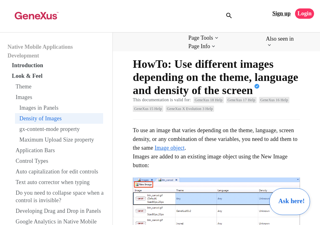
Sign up (281, 13)
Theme (24, 86)
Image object (170, 148)
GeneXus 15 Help (148, 109)
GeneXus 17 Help (241, 100)
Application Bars (35, 150)
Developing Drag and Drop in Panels (58, 211)
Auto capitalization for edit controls (57, 171)
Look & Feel (27, 76)
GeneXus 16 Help (274, 100)
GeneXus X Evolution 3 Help (190, 109)
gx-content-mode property (49, 129)
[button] (204, 38)
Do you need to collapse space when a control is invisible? (60, 196)
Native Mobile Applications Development (40, 51)
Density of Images (40, 118)
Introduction (27, 65)
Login (305, 13)
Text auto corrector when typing (53, 182)
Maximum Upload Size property (56, 140)
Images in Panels (38, 108)
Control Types (32, 161)
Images (24, 97)
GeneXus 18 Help (208, 100)
